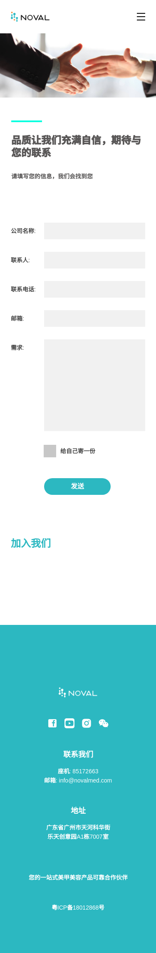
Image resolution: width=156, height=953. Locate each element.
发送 (77, 486)
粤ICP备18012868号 (78, 907)
